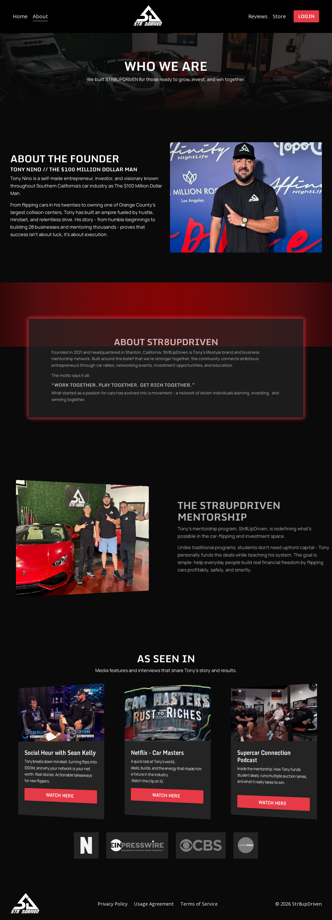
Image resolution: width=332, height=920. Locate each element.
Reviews (258, 16)
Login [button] (306, 16)
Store (279, 16)
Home (20, 16)
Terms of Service (199, 904)
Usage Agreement (154, 904)
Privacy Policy (112, 904)
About (40, 16)
